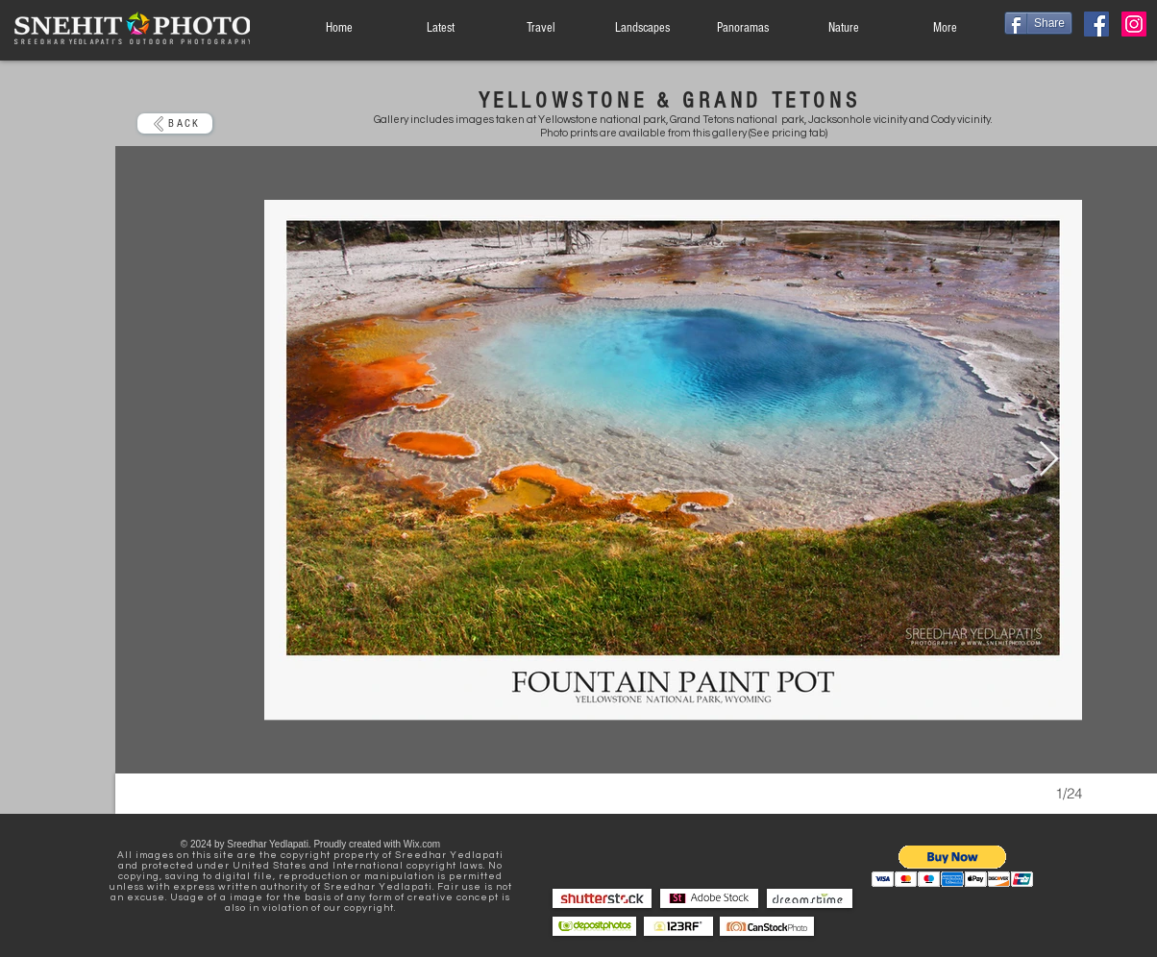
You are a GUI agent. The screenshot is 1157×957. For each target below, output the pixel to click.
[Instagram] (1133, 24)
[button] (953, 866)
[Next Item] (1049, 459)
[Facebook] (1096, 24)
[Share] (1038, 23)
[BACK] (174, 123)
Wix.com (422, 844)
